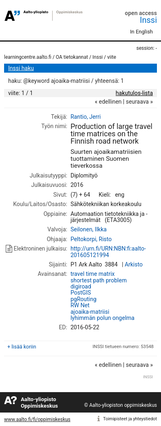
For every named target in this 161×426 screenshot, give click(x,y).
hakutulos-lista (134, 93)
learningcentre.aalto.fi (27, 57)
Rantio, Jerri (86, 116)
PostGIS (81, 292)
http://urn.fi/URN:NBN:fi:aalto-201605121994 (108, 251)
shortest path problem (99, 280)
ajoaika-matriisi (90, 311)
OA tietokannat (72, 57)
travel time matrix (93, 274)
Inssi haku (21, 68)
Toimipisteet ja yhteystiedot (130, 419)
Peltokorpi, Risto (91, 239)
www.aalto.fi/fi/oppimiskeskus (37, 419)
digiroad (81, 286)
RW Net (80, 305)
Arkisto (134, 264)
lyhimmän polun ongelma (103, 318)
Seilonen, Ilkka (89, 229)
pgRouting (84, 299)
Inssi (148, 20)
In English (141, 32)
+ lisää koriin (21, 347)
